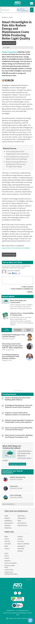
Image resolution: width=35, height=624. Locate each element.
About (6, 553)
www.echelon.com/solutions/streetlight (16, 248)
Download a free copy (17, 464)
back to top (29, 579)
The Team (21, 541)
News (11, 17)
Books (6, 546)
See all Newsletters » (8, 504)
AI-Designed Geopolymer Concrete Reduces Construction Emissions (18, 406)
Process (20, 539)
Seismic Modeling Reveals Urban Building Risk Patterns (17, 399)
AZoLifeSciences (23, 525)
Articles (6, 539)
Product (6, 548)
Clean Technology (15, 495)
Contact (6, 558)
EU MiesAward (28, 329)
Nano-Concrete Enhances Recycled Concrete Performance (18, 429)
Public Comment (27, 287)
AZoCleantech (8, 523)
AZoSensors (21, 516)
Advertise (7, 560)
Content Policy (8, 570)
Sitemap (20, 551)
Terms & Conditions (10, 563)
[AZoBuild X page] (19, 593)
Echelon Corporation (9, 52)
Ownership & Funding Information (10, 573)
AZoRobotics (8, 520)
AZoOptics (7, 525)
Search (6, 556)
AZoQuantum (22, 518)
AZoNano (7, 518)
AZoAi (19, 520)
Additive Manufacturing (17, 477)
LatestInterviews (7, 329)
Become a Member (23, 544)
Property (20, 536)
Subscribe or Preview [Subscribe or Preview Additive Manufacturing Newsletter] (16, 479)
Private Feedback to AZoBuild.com (22, 289)
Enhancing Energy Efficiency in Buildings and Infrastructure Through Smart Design (16, 164)
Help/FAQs (21, 548)
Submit (29, 292)
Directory (7, 541)
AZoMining (7, 528)
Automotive (14, 486)
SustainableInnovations (17, 329)
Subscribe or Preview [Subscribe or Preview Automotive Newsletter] (16, 488)
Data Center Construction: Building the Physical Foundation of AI (18, 436)
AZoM (6, 516)
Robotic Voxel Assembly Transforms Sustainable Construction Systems (19, 421)
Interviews (7, 544)
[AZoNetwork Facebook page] (15, 593)
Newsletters (21, 546)
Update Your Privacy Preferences (17, 618)
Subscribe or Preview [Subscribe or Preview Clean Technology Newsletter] (16, 497)
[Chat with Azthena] (30, 620)
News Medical (22, 523)
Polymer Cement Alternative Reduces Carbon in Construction (17, 414)
